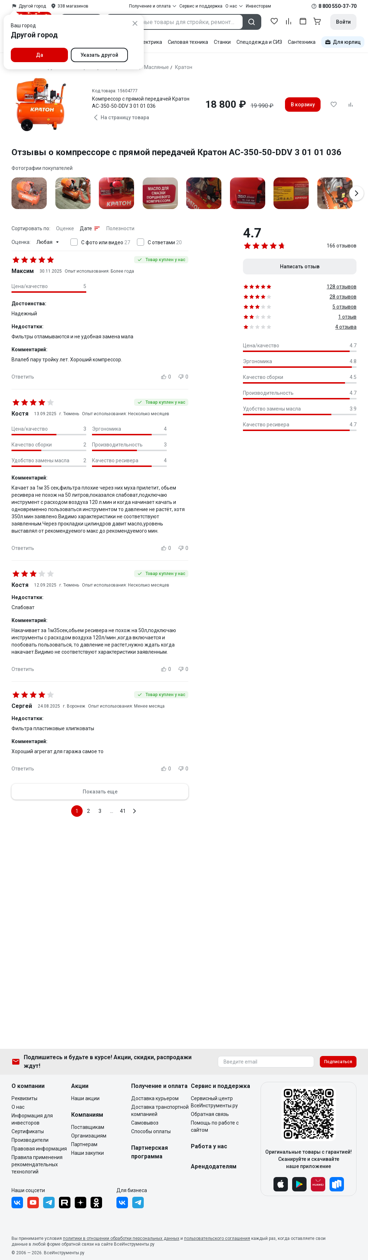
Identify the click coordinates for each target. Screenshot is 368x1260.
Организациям (88, 1136)
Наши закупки (87, 1153)
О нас (18, 1107)
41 (123, 811)
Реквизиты (24, 1098)
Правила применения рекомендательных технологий (37, 1164)
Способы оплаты (151, 1131)
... (111, 811)
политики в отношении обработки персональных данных (121, 1238)
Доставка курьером (155, 1098)
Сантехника (302, 42)
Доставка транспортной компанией (160, 1110)
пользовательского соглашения (217, 1238)
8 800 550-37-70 (337, 6)
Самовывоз (144, 1123)
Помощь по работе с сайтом (215, 1126)
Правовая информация (39, 1149)
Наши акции (85, 1098)
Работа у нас (209, 1146)
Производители (30, 1140)
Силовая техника (188, 42)
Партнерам (84, 1144)
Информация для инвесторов (32, 1119)
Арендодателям (213, 1166)
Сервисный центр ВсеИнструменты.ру (214, 1101)
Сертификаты (28, 1131)
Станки (222, 42)
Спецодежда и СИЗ (259, 42)
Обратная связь (210, 1114)
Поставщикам (87, 1127)
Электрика (149, 42)
